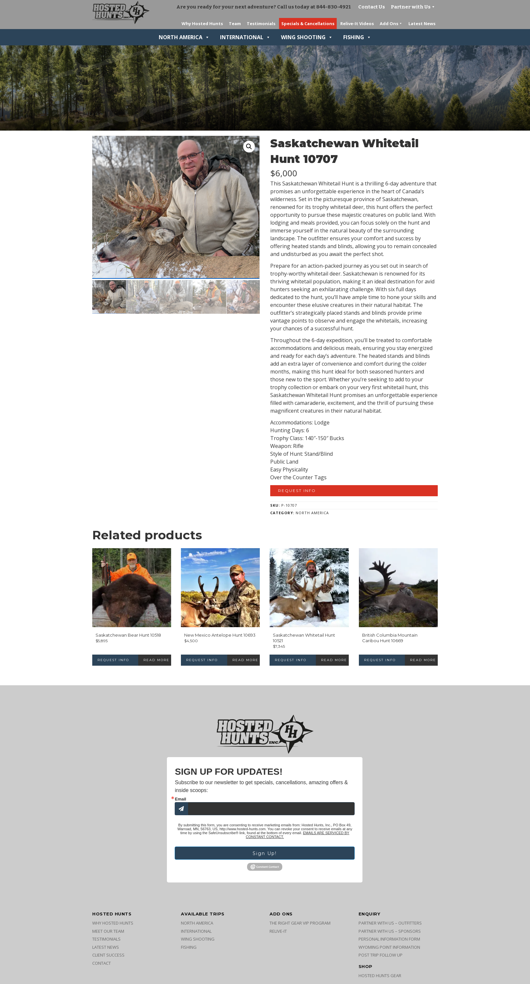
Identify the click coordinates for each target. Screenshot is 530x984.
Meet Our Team (108, 931)
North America (184, 37)
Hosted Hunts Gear (380, 975)
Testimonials (106, 939)
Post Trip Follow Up (381, 955)
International (245, 37)
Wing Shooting (307, 37)
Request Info (297, 490)
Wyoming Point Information (389, 947)
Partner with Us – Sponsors (390, 931)
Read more (156, 660)
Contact (101, 963)
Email (180, 799)
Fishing (357, 37)
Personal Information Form (389, 939)
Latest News (105, 947)
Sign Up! (265, 853)
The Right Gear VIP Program (300, 923)
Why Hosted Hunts (112, 923)
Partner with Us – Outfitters (390, 923)
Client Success (108, 955)
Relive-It (278, 931)
